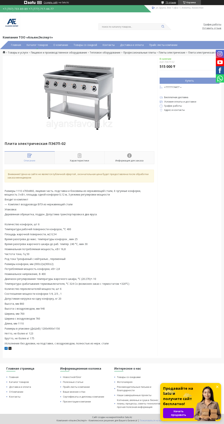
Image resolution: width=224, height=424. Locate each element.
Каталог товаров (37, 45)
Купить (189, 80)
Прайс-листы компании (76, 386)
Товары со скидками (129, 377)
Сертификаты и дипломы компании (83, 396)
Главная (16, 45)
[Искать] (163, 26)
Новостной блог (72, 377)
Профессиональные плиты (139, 52)
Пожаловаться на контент (153, 420)
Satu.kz (128, 417)
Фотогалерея (124, 382)
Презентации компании (77, 401)
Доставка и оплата (132, 45)
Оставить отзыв (211, 28)
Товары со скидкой (85, 45)
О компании (60, 45)
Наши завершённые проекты (134, 395)
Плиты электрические (172, 52)
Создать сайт (51, 2)
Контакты (108, 45)
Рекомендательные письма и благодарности (134, 388)
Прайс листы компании (163, 45)
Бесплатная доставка (176, 97)
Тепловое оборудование (105, 52)
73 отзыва (171, 2)
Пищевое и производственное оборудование (59, 52)
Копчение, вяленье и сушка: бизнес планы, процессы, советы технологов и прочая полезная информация (139, 403)
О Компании (16, 391)
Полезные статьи (73, 382)
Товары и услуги (18, 52)
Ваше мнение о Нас (74, 391)
